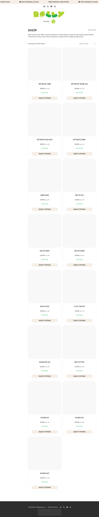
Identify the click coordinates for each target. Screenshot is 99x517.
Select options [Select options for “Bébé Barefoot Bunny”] (79, 154)
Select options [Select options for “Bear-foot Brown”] (79, 265)
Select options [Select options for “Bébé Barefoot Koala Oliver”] (45, 154)
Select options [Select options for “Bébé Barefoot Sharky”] (45, 98)
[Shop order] (87, 43)
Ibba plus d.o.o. (41, 507)
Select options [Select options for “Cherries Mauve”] (45, 209)
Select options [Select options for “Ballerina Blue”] (45, 432)
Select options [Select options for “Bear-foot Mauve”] (45, 265)
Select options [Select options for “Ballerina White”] (45, 487)
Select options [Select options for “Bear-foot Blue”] (79, 209)
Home (90, 30)
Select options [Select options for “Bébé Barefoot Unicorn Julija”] (79, 98)
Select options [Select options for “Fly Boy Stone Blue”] (79, 320)
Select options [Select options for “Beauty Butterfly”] (79, 376)
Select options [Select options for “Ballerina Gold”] (79, 432)
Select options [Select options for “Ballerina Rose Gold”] (45, 376)
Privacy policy (53, 507)
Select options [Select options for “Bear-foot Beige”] (45, 320)
